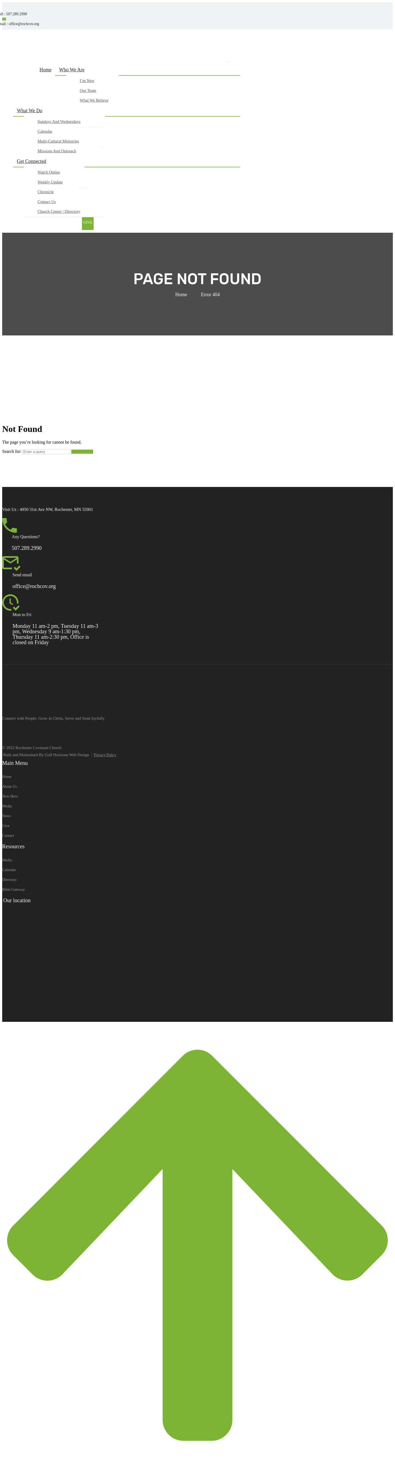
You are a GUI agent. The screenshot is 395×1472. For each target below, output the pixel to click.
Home (181, 294)
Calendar (9, 870)
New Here (10, 796)
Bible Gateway (13, 890)
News (6, 816)
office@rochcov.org (34, 586)
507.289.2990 (27, 548)
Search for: (12, 451)
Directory (9, 880)
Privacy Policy (105, 755)
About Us (9, 787)
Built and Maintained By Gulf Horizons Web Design (46, 755)
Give (6, 826)
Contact (8, 836)
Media (7, 806)
